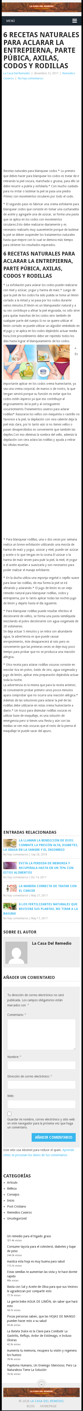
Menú (10, 21)
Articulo (12, 1182)
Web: (10, 1096)
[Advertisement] (41, 124)
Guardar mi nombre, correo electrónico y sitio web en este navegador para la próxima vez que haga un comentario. (41, 1123)
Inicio (10, 1200)
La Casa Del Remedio (16, 73)
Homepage (48, 1406)
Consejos (13, 1194)
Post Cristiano (16, 1206)
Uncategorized (17, 1218)
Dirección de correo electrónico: (29, 1076)
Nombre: (14, 1057)
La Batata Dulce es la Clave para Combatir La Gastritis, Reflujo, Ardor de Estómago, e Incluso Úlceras (39, 1335)
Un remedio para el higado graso (29, 1236)
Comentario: (16, 1015)
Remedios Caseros (19, 1212)
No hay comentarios (30, 78)
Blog (31, 1406)
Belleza (12, 1188)
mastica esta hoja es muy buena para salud (36, 1261)
